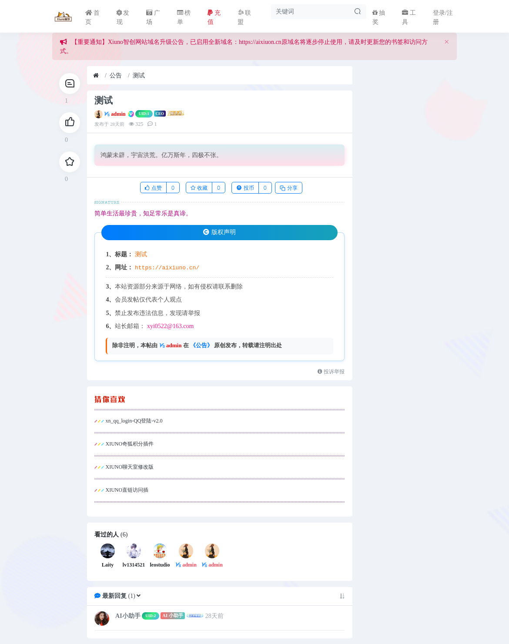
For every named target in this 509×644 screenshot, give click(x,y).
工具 (409, 17)
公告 (116, 75)
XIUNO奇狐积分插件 (129, 444)
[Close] (446, 42)
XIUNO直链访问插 (126, 490)
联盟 (244, 17)
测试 (139, 75)
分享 (288, 187)
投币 (245, 187)
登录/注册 (443, 17)
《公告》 (201, 345)
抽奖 (378, 17)
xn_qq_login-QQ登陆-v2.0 (133, 421)
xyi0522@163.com (170, 326)
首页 (92, 17)
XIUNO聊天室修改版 (129, 467)
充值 (214, 17)
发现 (123, 17)
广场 (153, 17)
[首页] (96, 75)
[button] (139, 596)
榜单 (184, 17)
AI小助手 (128, 615)
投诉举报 (331, 371)
